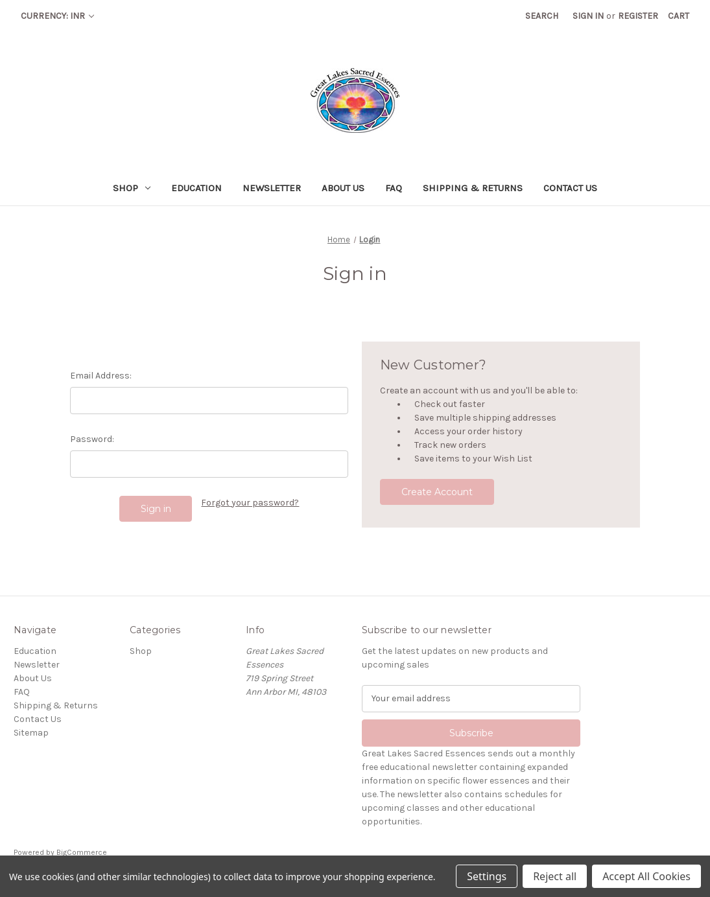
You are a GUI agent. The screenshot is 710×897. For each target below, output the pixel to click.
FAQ (393, 188)
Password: (92, 439)
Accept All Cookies (646, 876)
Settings (486, 876)
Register (638, 15)
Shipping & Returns (473, 188)
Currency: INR (57, 15)
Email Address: (101, 375)
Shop (131, 188)
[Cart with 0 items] (678, 16)
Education (196, 188)
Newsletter (272, 188)
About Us (343, 188)
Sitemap (31, 732)
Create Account (437, 492)
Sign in (588, 15)
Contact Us (570, 188)
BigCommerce (81, 852)
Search (541, 15)
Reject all (554, 876)
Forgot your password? (250, 502)
